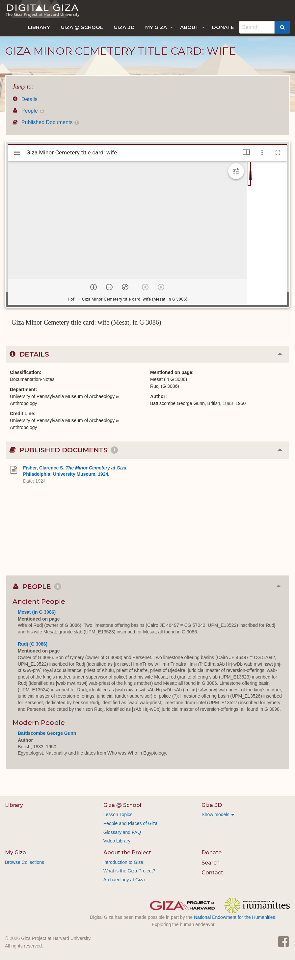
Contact (212, 872)
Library (39, 27)
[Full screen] (278, 153)
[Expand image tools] (236, 171)
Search (210, 863)
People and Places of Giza (130, 823)
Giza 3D (124, 27)
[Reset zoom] (125, 287)
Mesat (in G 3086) (37, 612)
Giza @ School (82, 27)
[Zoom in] (93, 287)
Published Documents (46, 122)
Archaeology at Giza (124, 879)
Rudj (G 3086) (32, 644)
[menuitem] (39, 27)
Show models (215, 814)
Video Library (116, 840)
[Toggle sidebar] (17, 153)
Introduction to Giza (123, 862)
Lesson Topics (117, 814)
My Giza (156, 27)
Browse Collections (24, 862)
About (189, 27)
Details (25, 99)
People (28, 111)
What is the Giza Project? (129, 870)
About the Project (127, 852)
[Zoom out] (109, 287)
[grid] (267, 233)
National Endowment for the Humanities (234, 917)
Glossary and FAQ (122, 832)
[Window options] (262, 153)
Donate (223, 27)
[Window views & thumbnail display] (246, 153)
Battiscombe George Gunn (47, 733)
